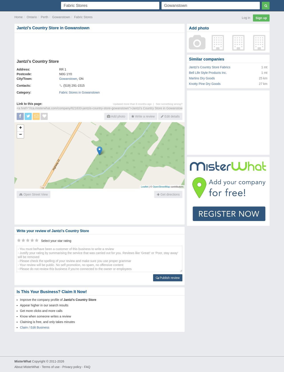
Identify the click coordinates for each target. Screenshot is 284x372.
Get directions (168, 194)
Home (18, 17)
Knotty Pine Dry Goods (205, 84)
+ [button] (20, 128)
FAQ (87, 367)
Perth (44, 17)
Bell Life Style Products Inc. (208, 72)
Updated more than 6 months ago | (134, 103)
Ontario (32, 17)
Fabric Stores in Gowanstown (79, 92)
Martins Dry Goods (202, 78)
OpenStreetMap (161, 186)
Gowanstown (61, 17)
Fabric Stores (83, 17)
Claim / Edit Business (34, 327)
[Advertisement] (99, 45)
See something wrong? (169, 103)
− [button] (20, 134)
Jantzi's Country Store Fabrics (209, 67)
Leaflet (144, 186)
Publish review (168, 278)
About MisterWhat (26, 367)
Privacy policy (71, 367)
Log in (246, 18)
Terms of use (50, 367)
